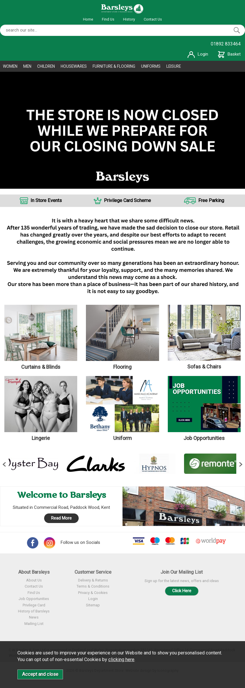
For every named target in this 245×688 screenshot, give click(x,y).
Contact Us (153, 19)
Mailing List (34, 623)
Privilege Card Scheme (127, 200)
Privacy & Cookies (93, 592)
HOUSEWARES (74, 66)
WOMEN (10, 66)
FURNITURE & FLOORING (114, 66)
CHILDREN (46, 66)
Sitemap (93, 605)
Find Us (108, 19)
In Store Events (46, 200)
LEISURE (173, 66)
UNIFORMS (151, 66)
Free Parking (211, 200)
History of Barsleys (34, 611)
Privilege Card (34, 605)
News (34, 617)
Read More (61, 518)
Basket (229, 54)
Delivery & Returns (93, 580)
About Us (34, 580)
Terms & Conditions (93, 586)
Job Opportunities (34, 599)
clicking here (121, 659)
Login (198, 54)
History (129, 19)
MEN (27, 66)
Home (88, 19)
